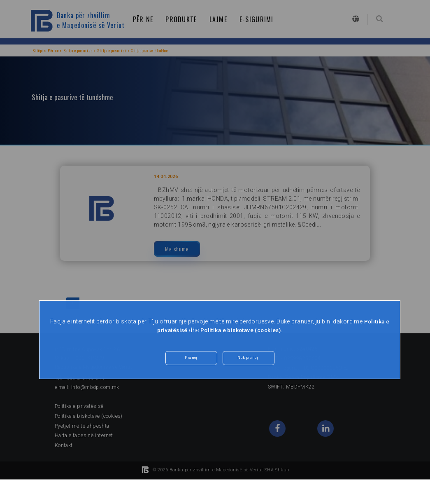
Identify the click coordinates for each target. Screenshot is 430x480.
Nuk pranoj (247, 359)
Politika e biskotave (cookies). (242, 330)
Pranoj (191, 359)
